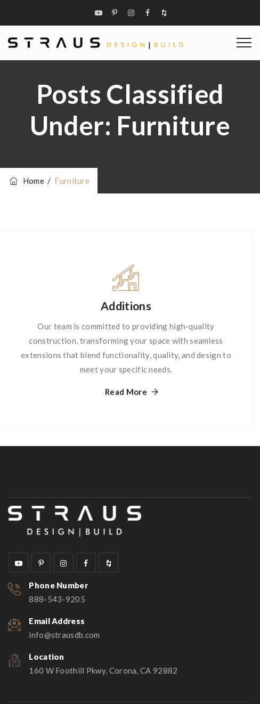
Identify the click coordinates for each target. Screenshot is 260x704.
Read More (126, 392)
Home (26, 180)
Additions (126, 305)
